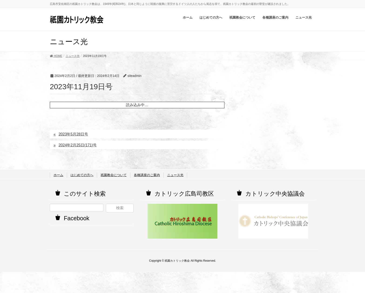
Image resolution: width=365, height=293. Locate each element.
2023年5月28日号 (73, 134)
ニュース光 (175, 175)
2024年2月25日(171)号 (78, 145)
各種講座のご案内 (147, 175)
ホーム (58, 175)
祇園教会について (114, 175)
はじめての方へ (82, 175)
